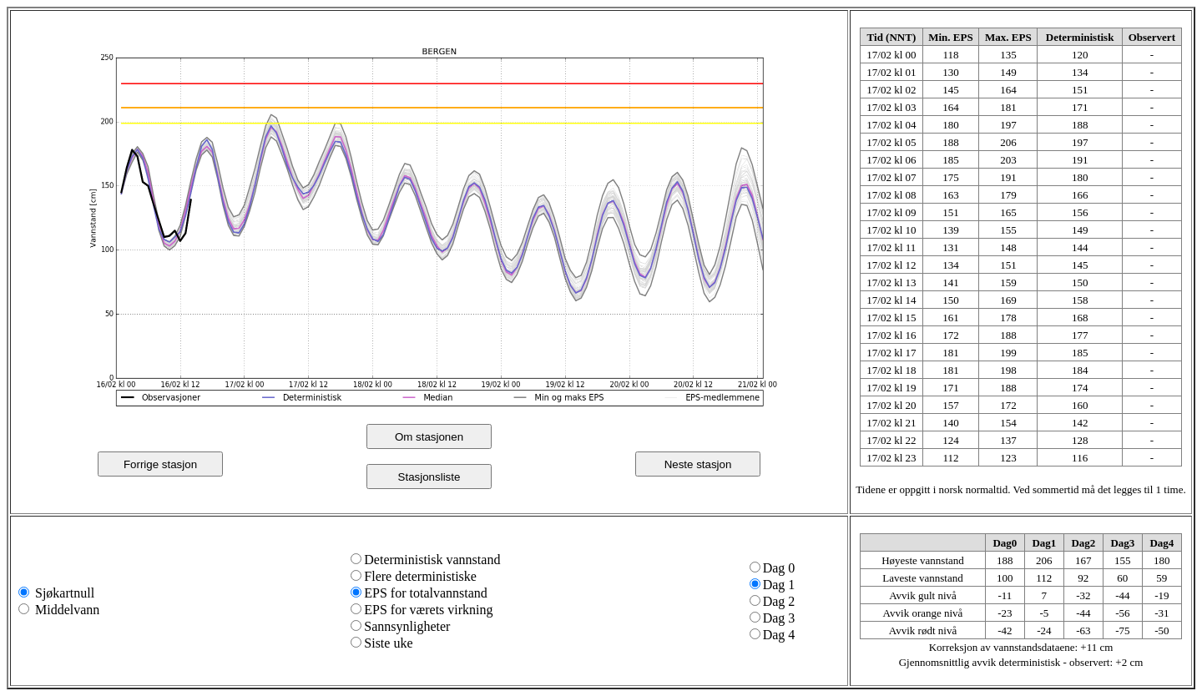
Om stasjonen (429, 437)
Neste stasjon (698, 464)
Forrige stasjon (160, 464)
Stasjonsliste (429, 477)
